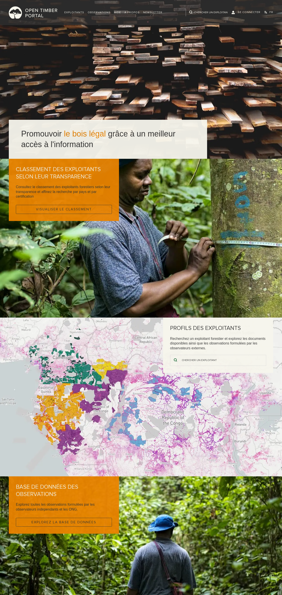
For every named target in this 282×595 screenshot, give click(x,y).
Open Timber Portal (33, 12)
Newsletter (152, 12)
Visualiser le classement (64, 209)
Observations (99, 12)
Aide (117, 12)
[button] (74, 12)
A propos (132, 12)
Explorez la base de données (64, 522)
